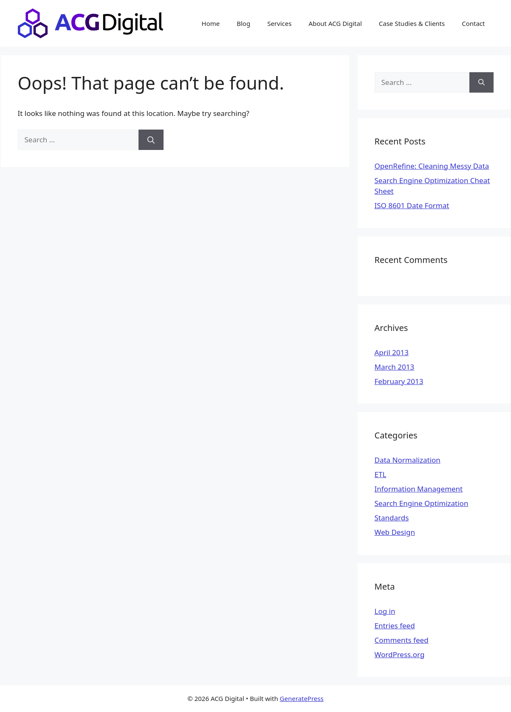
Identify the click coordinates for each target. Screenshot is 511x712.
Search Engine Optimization (422, 503)
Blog (243, 23)
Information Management (419, 489)
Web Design (395, 532)
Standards (392, 518)
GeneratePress (302, 698)
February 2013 (399, 381)
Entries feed (395, 625)
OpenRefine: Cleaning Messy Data (432, 166)
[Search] (151, 140)
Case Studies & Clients (412, 23)
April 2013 (392, 352)
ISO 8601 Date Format (412, 205)
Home (211, 23)
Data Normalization (407, 460)
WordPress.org (400, 654)
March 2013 (395, 367)
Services (279, 23)
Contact (473, 23)
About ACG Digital (334, 23)
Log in (385, 611)
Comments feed (402, 640)
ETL (381, 474)
